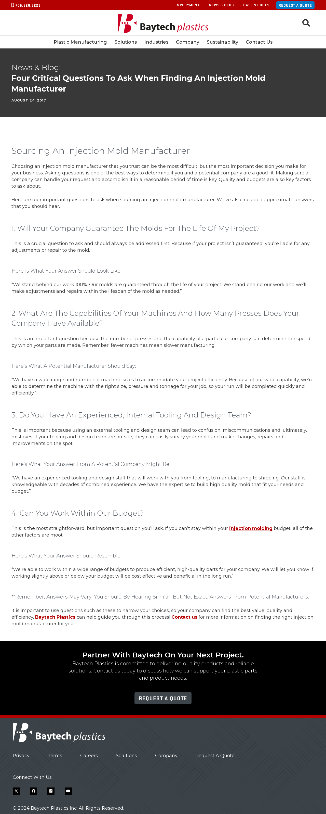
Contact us (184, 617)
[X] (16, 791)
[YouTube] (68, 791)
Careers (89, 755)
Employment (187, 4)
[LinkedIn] (51, 791)
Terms (55, 755)
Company (166, 755)
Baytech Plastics (55, 617)
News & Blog (221, 4)
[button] (306, 23)
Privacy (21, 755)
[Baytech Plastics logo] (163, 23)
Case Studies (256, 4)
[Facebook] (33, 791)
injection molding (251, 528)
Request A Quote (215, 755)
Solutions (126, 755)
